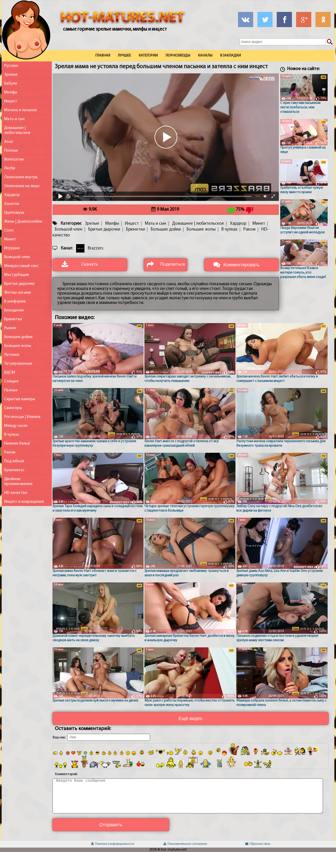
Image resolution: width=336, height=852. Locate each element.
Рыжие (10, 328)
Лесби (9, 168)
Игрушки (12, 248)
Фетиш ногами (17, 293)
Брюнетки (13, 319)
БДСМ (9, 372)
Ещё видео (190, 718)
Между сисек (16, 426)
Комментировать (241, 264)
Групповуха (14, 213)
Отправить (110, 824)
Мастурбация (16, 275)
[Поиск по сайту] (329, 42)
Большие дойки (18, 337)
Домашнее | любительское (17, 130)
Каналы (205, 55)
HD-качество (15, 493)
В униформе (15, 301)
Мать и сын (14, 119)
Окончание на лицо (21, 186)
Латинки (11, 355)
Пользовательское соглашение (185, 843)
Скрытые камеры (19, 399)
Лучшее (124, 55)
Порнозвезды (177, 55)
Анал (8, 142)
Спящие (11, 381)
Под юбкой (14, 461)
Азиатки (11, 204)
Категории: (71, 223)
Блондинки (14, 310)
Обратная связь (257, 843)
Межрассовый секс (21, 266)
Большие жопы (17, 346)
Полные (11, 151)
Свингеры (13, 408)
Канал (66, 248)
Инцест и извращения (24, 502)
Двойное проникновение (18, 481)
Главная (102, 55)
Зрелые (11, 75)
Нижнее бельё (17, 444)
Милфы (10, 92)
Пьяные (11, 390)
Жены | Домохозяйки (23, 222)
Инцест (10, 101)
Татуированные (18, 364)
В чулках (11, 435)
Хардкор (12, 195)
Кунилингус (14, 470)
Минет (10, 239)
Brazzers (95, 248)
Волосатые (14, 159)
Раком (9, 452)
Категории (148, 55)
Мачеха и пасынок (20, 110)
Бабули (10, 84)
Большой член (17, 257)
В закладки (230, 55)
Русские (11, 66)
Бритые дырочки (19, 284)
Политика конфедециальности (112, 843)
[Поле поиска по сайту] (286, 41)
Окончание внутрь (21, 177)
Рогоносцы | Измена (22, 417)
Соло (9, 230)
